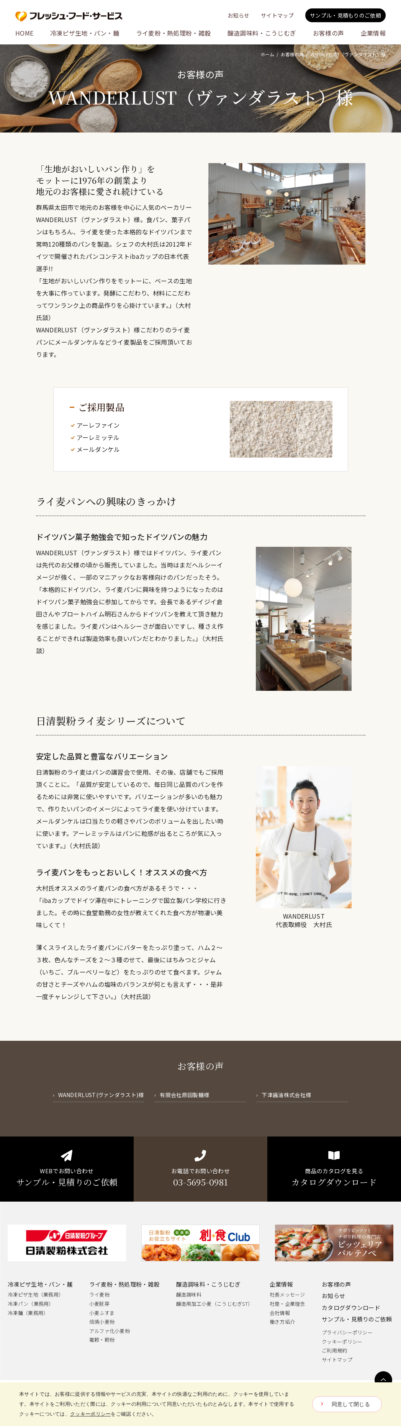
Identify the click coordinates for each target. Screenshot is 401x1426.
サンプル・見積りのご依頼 (357, 1319)
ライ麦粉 (99, 1294)
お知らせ (333, 1296)
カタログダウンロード (351, 1307)
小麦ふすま (102, 1312)
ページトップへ (383, 1380)
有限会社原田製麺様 (184, 1095)
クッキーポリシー (342, 1341)
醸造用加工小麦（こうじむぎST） (214, 1303)
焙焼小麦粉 (102, 1321)
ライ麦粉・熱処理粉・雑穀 (124, 1284)
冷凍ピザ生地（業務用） (36, 1294)
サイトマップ (337, 1359)
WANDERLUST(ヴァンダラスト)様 (101, 1095)
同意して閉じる (351, 1404)
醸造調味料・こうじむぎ (208, 1284)
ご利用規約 (334, 1350)
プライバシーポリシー (347, 1332)
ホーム (267, 54)
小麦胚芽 (99, 1303)
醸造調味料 (189, 1294)
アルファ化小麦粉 (109, 1330)
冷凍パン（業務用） (31, 1303)
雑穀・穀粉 (102, 1339)
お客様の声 (292, 54)
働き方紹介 (282, 1321)
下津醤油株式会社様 (286, 1095)
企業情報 (281, 1284)
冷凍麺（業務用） (28, 1312)
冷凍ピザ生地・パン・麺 (40, 1284)
